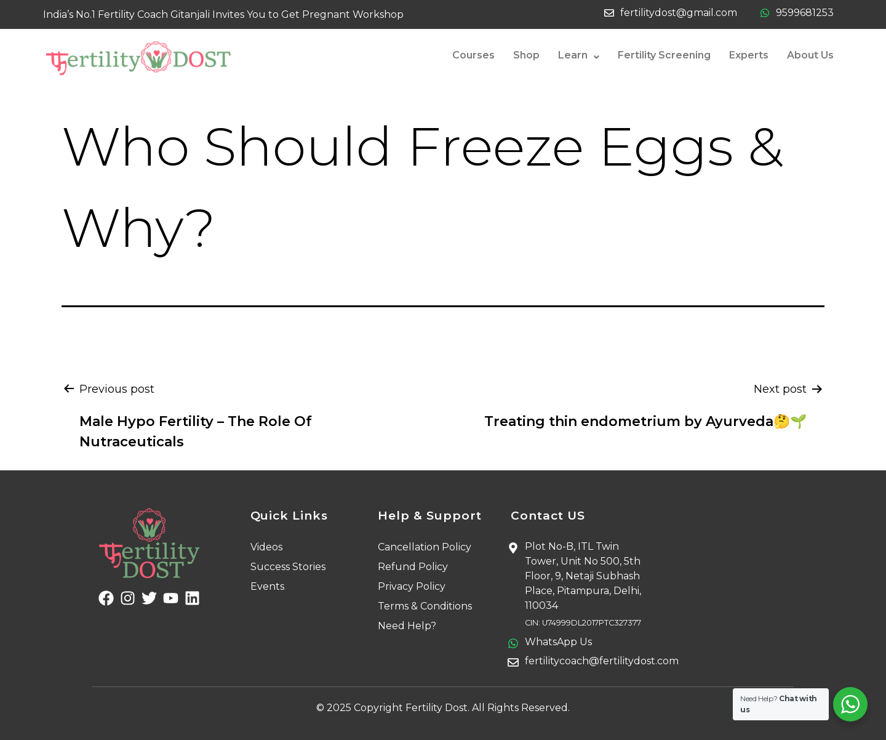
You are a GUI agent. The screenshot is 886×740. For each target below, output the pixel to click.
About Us (810, 55)
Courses (473, 55)
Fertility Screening (664, 55)
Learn (578, 55)
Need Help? (407, 626)
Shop (526, 55)
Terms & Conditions (425, 606)
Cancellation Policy (424, 547)
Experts (748, 55)
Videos (266, 547)
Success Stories (287, 567)
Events (267, 586)
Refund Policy (413, 567)
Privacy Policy (411, 586)
